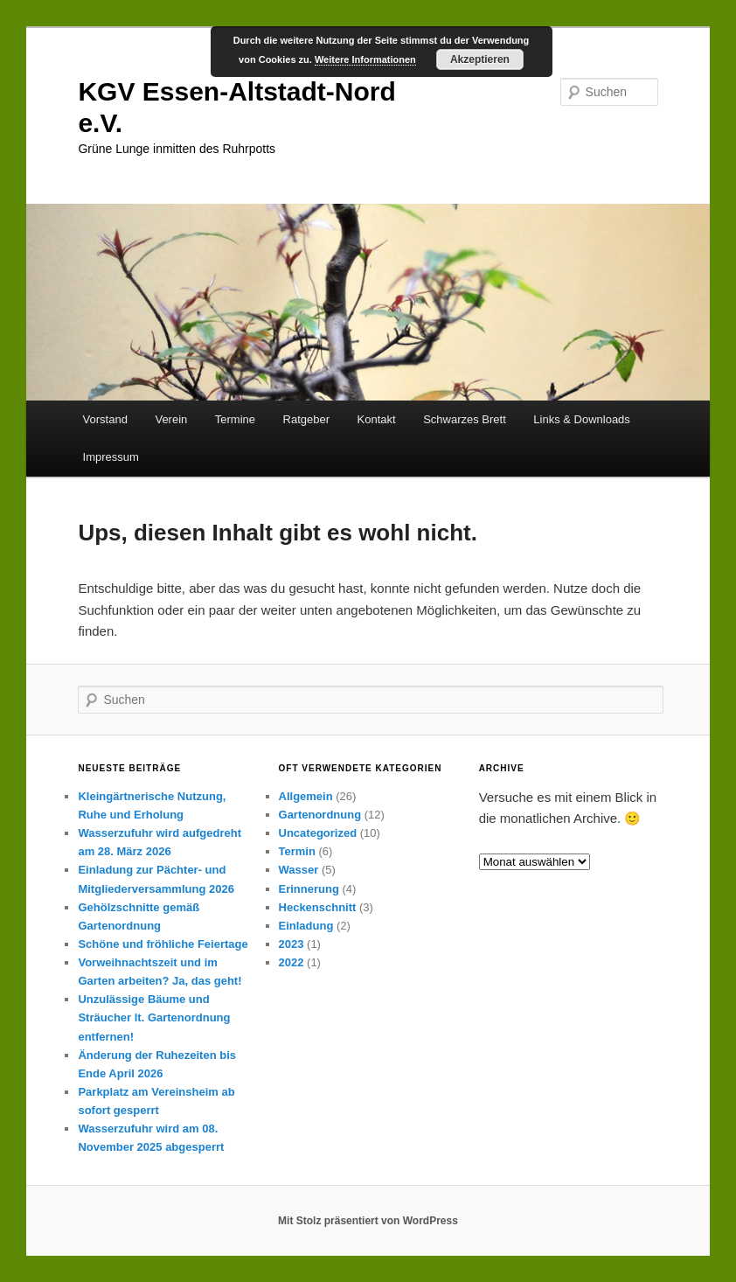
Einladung (306, 925)
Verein (171, 419)
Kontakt (377, 419)
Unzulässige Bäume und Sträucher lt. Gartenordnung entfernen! (154, 1017)
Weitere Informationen (365, 59)
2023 (291, 944)
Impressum (111, 456)
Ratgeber (306, 419)
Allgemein (306, 796)
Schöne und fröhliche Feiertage (162, 944)
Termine (235, 419)
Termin (297, 851)
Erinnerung (309, 888)
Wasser (299, 869)
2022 (291, 962)
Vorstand (105, 419)
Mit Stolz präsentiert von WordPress (368, 1221)
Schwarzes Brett (464, 419)
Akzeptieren (480, 59)
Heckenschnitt (318, 907)
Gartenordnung (320, 814)
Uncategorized (318, 833)
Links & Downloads (581, 419)
